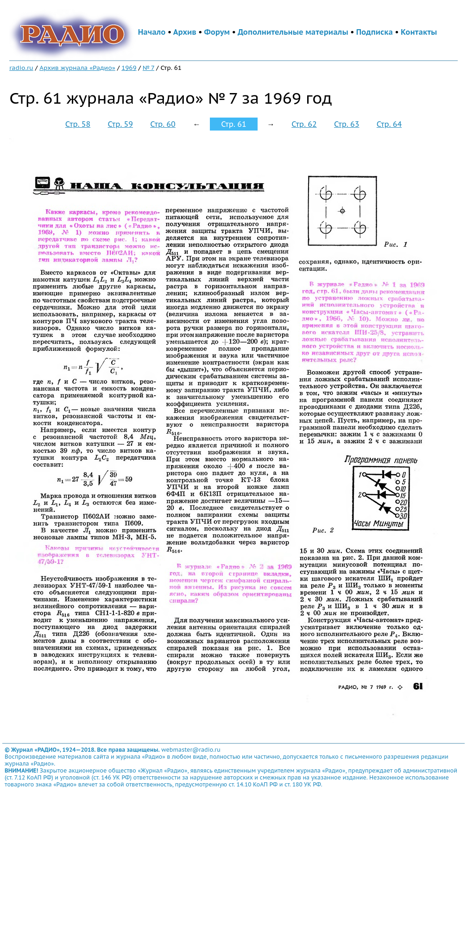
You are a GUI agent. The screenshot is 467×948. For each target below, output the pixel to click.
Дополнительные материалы (293, 32)
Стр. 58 (77, 124)
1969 (128, 67)
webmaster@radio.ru (191, 749)
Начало (152, 32)
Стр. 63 (346, 124)
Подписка (374, 32)
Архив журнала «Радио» (77, 67)
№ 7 (148, 67)
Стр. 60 (162, 124)
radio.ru (21, 67)
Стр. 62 (303, 124)
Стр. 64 (389, 124)
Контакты (419, 32)
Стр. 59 (120, 124)
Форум (217, 32)
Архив (184, 32)
